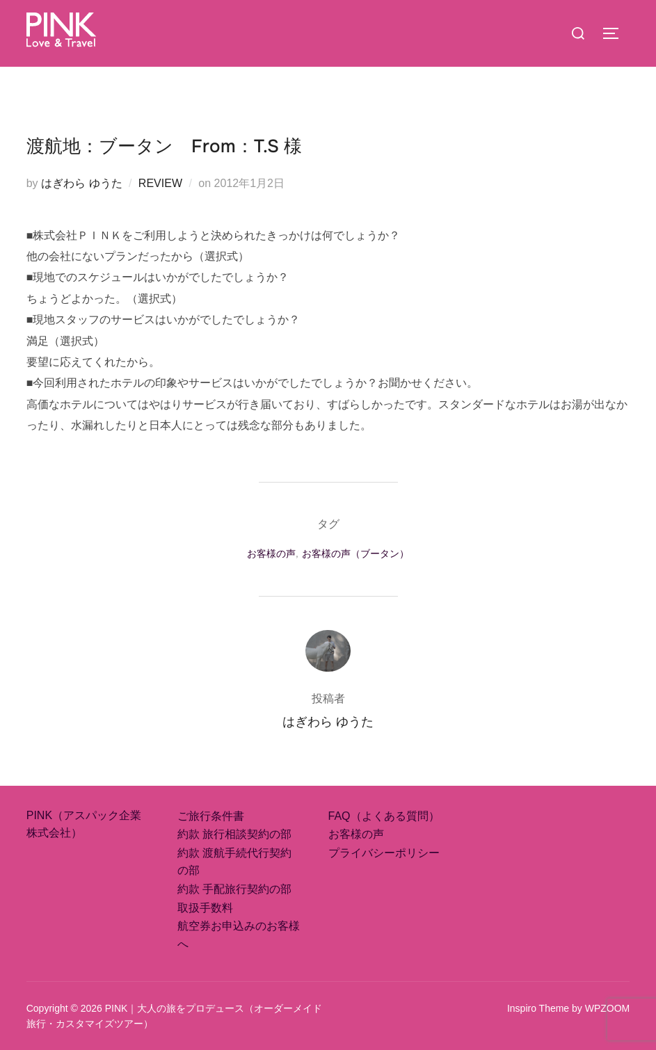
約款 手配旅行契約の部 (234, 889)
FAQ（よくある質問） (384, 816)
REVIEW (160, 183)
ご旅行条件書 (210, 816)
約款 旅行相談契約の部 (234, 834)
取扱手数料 (205, 908)
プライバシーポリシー (384, 853)
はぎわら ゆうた (81, 183)
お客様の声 (271, 553)
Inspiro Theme (538, 1008)
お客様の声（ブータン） (355, 553)
